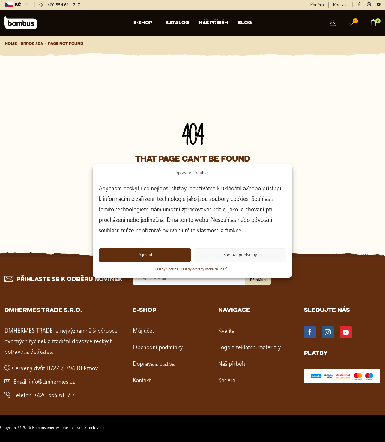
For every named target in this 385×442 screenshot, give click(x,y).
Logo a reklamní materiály (249, 348)
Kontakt (340, 5)
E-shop (144, 23)
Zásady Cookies (166, 269)
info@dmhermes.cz (52, 382)
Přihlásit (258, 279)
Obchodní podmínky (158, 348)
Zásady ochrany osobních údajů (204, 269)
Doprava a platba (154, 364)
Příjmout (144, 255)
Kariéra (317, 5)
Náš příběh (213, 23)
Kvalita (226, 331)
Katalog (177, 23)
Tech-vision (96, 428)
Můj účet (143, 331)
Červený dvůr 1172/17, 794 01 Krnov (55, 369)
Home (11, 44)
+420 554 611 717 (54, 396)
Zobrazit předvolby (240, 255)
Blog (245, 23)
